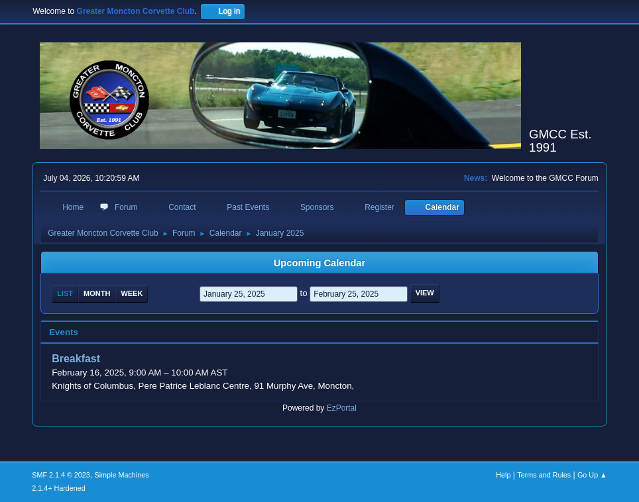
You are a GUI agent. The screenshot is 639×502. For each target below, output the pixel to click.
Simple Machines (122, 475)
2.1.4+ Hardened (59, 488)
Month (97, 293)
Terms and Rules (544, 475)
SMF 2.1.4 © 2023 (61, 475)
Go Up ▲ (592, 475)
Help (503, 475)
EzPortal (342, 408)
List (65, 293)
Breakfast (76, 359)
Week (132, 293)
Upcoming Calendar (319, 263)
